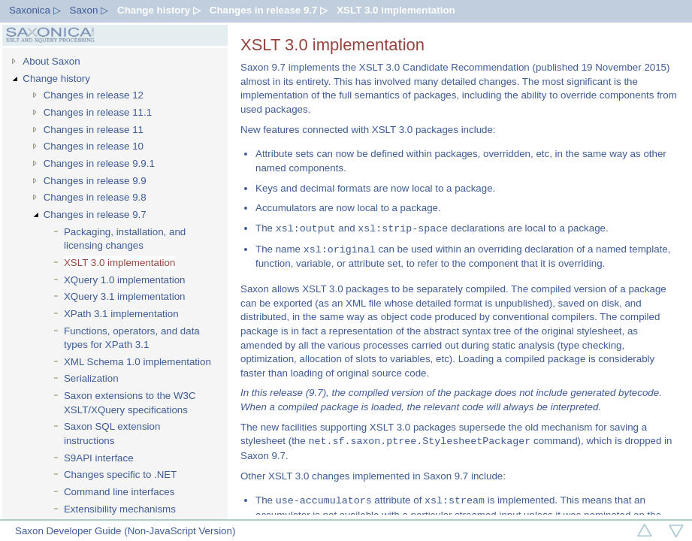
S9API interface (99, 458)
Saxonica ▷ (35, 10)
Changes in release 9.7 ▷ (269, 10)
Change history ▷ (159, 10)
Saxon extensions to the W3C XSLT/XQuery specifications (130, 403)
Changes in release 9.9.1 (99, 163)
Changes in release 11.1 (98, 112)
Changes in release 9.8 (95, 197)
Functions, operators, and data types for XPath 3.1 (132, 338)
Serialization (91, 378)
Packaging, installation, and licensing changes (125, 239)
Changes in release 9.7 (95, 214)
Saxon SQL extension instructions (112, 433)
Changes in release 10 (94, 146)
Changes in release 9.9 (95, 180)
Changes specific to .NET (120, 474)
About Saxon (51, 61)
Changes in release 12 (94, 95)
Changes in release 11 (94, 129)
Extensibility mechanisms (120, 509)
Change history (56, 78)
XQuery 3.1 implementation (125, 296)
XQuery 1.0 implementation (125, 280)
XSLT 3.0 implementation (396, 10)
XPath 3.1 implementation (121, 313)
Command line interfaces (119, 491)
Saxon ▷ (89, 10)
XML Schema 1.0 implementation (137, 361)
